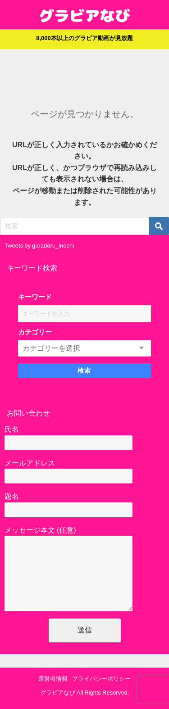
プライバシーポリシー (101, 679)
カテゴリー (35, 332)
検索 (84, 370)
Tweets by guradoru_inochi (39, 245)
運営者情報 (53, 679)
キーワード (35, 297)
